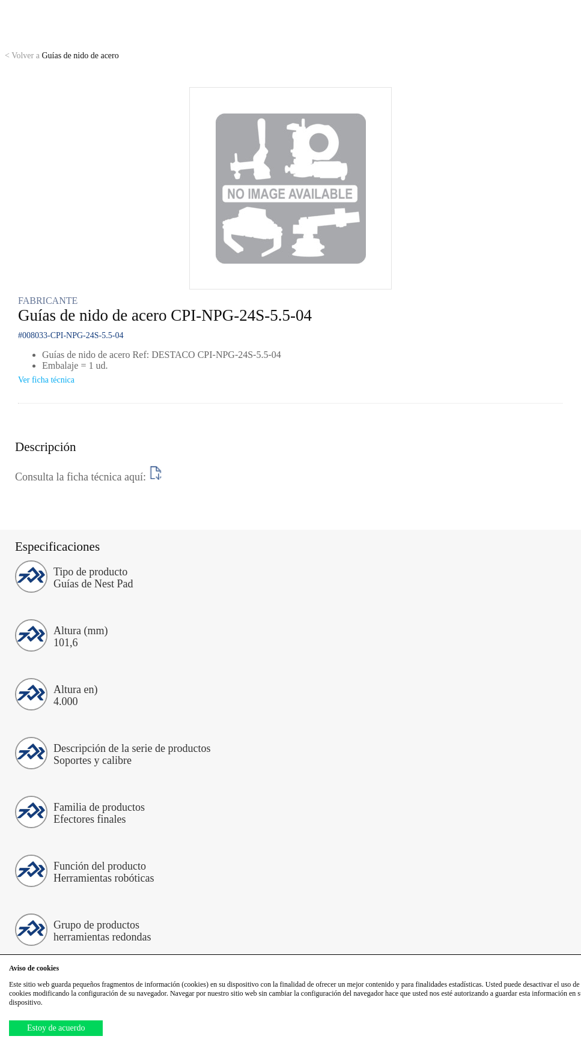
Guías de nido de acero (62, 55)
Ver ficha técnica (46, 379)
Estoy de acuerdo (56, 1027)
